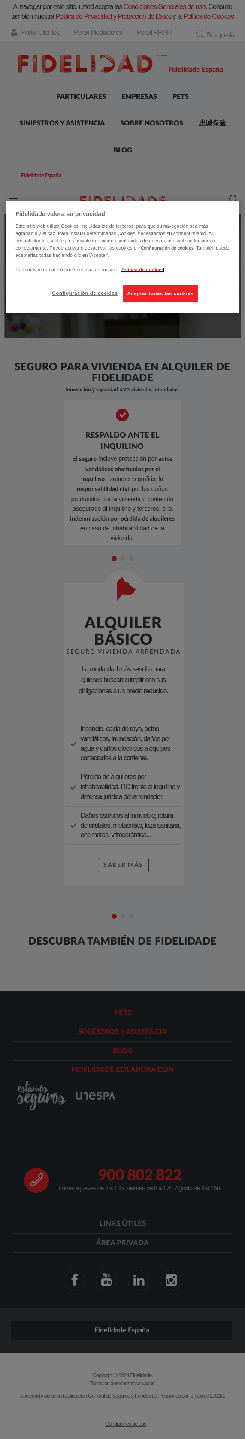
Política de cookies (142, 270)
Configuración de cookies (85, 293)
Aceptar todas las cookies (160, 293)
